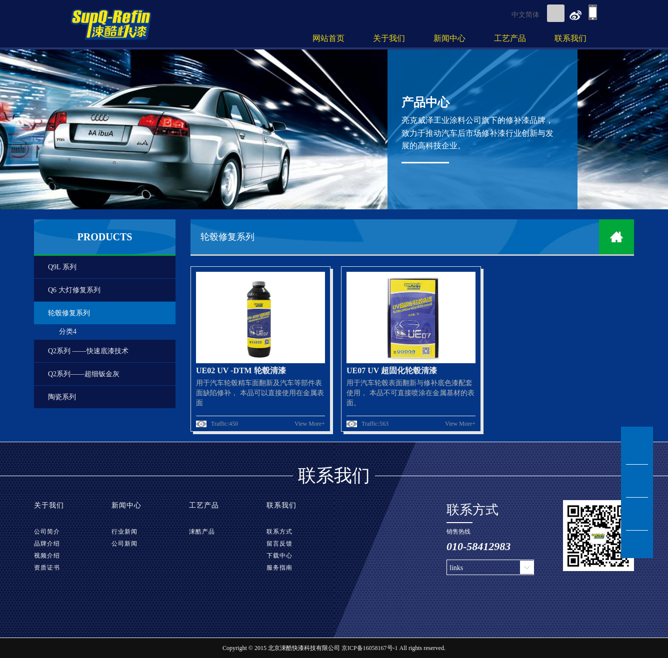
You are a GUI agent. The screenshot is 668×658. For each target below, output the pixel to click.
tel (637, 514)
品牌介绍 (47, 543)
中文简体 (526, 14)
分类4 (67, 331)
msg (637, 481)
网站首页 (328, 38)
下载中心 (279, 555)
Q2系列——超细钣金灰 (84, 374)
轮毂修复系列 (69, 313)
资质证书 (47, 567)
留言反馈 (279, 543)
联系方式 (279, 531)
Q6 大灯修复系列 (74, 290)
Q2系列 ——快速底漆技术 (88, 351)
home (616, 236)
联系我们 (570, 38)
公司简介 (47, 531)
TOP (637, 544)
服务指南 (279, 567)
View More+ (309, 423)
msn (637, 448)
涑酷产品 (202, 531)
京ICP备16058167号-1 (370, 648)
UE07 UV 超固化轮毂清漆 (391, 370)
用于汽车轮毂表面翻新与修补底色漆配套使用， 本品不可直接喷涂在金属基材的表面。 (410, 393)
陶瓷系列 (62, 397)
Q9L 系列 (62, 267)
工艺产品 (510, 38)
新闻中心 (450, 38)
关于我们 (389, 38)
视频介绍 (47, 555)
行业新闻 (125, 531)
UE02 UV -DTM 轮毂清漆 (241, 370)
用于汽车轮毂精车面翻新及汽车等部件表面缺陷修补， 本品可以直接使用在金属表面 (260, 393)
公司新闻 (125, 543)
